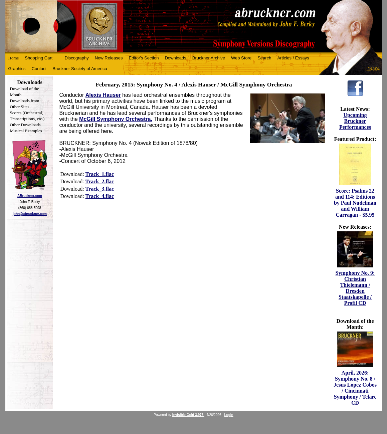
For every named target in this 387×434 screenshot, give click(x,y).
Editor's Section (144, 57)
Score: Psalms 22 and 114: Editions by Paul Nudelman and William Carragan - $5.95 (355, 203)
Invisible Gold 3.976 (188, 415)
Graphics (17, 68)
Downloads (175, 57)
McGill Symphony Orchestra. (115, 119)
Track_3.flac (99, 189)
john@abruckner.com (30, 214)
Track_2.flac (99, 181)
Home (13, 57)
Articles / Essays (293, 57)
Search (264, 57)
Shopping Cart (38, 57)
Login (228, 415)
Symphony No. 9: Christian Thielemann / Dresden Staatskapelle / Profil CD (355, 288)
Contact (39, 68)
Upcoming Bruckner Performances (355, 121)
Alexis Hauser (103, 95)
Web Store (241, 57)
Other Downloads (25, 124)
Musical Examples (26, 130)
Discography (76, 57)
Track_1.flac (99, 174)
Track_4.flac (99, 196)
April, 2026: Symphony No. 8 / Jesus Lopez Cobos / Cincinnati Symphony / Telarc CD (355, 388)
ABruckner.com (29, 196)
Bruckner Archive (208, 57)
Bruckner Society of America (79, 68)
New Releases (109, 57)
